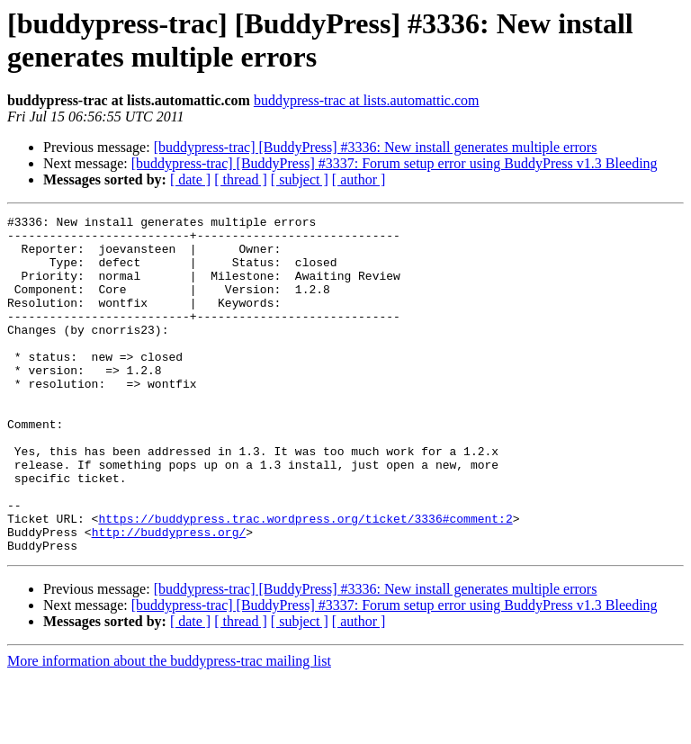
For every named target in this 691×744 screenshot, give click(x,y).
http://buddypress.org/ (169, 596)
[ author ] (359, 179)
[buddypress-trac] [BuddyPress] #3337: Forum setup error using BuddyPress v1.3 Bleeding (394, 163)
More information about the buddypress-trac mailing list (169, 728)
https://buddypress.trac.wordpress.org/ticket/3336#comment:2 (305, 580)
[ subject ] (299, 179)
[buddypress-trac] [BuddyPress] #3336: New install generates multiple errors (375, 147)
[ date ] (190, 179)
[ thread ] (240, 179)
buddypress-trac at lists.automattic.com (367, 100)
